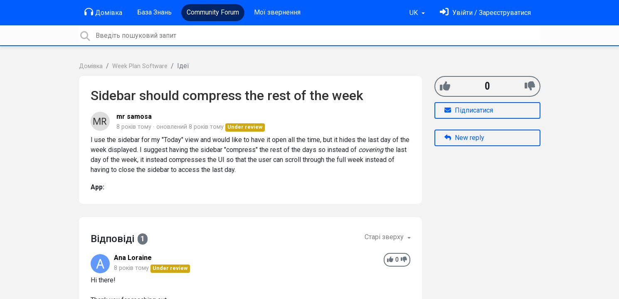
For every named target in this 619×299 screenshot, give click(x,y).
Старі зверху (385, 237)
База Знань (154, 12)
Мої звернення (277, 12)
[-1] (530, 86)
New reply (464, 138)
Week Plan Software (140, 66)
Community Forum (213, 12)
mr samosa (134, 116)
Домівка (103, 12)
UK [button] (414, 13)
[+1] (445, 86)
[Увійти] (485, 12)
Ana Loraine (133, 258)
